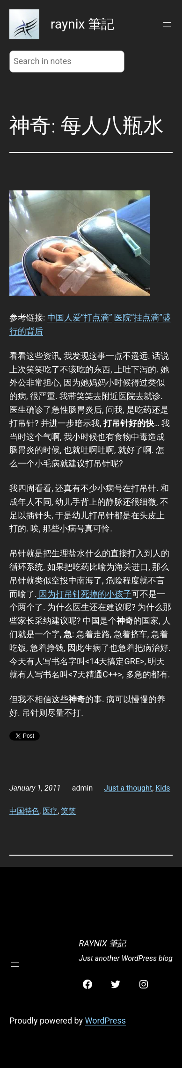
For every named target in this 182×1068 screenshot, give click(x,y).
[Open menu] (167, 24)
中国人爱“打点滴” (79, 317)
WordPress (105, 1020)
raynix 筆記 (82, 24)
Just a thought (128, 788)
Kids (162, 788)
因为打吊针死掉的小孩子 (84, 594)
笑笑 (68, 810)
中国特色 (24, 810)
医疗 (50, 810)
